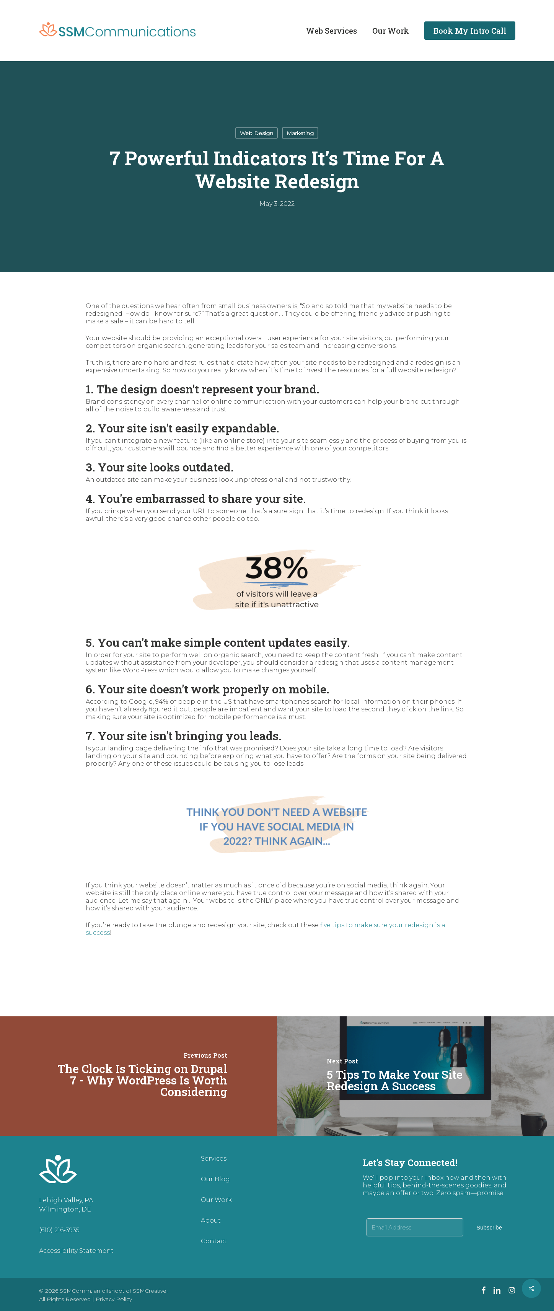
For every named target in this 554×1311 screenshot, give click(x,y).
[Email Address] (415, 1227)
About (211, 1220)
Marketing (300, 133)
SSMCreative (149, 1290)
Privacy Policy (114, 1299)
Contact (214, 1241)
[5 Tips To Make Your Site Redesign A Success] (415, 1076)
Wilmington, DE (65, 1209)
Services (213, 1158)
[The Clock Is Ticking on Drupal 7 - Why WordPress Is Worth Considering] (138, 1076)
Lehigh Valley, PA (66, 1200)
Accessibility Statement (76, 1250)
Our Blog (215, 1179)
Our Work (216, 1199)
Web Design (256, 133)
